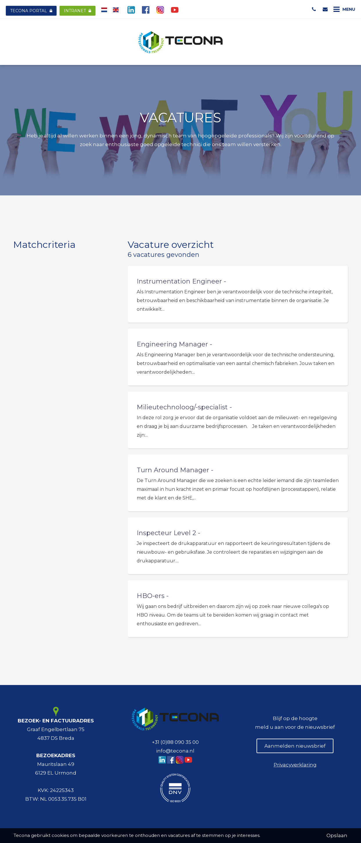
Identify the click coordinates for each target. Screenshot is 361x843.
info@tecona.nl (175, 751)
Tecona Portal (31, 10)
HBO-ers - (153, 596)
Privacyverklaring (295, 765)
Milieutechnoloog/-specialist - (184, 407)
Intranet (77, 10)
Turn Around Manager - (175, 470)
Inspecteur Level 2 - (168, 533)
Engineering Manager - (174, 344)
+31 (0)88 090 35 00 (175, 742)
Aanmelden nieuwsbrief (295, 746)
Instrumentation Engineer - (181, 281)
